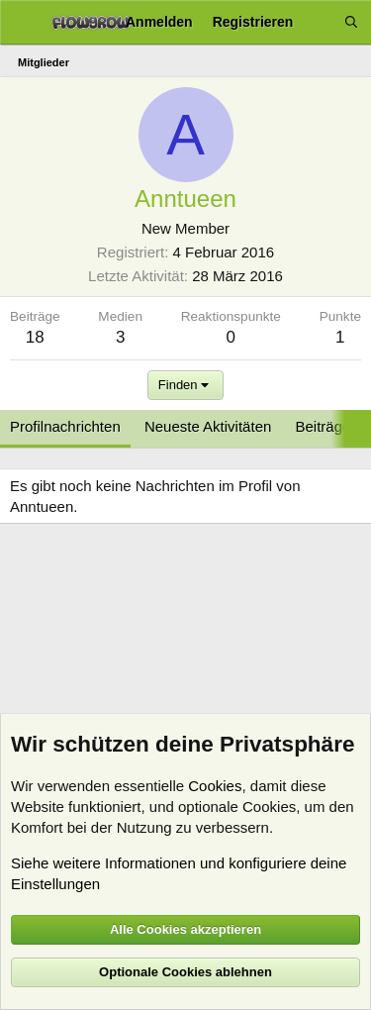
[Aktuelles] (318, 22)
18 (35, 337)
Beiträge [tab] (323, 426)
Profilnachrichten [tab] (65, 426)
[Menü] (22, 23)
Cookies (214, 785)
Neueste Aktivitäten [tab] (207, 426)
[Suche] (351, 22)
